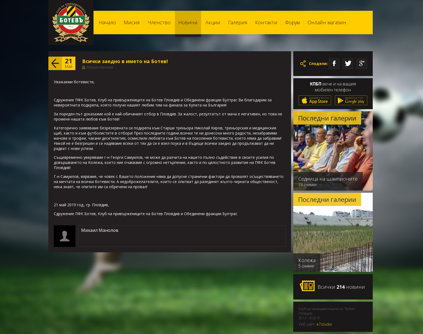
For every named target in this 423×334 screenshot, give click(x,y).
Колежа (306, 260)
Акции (212, 22)
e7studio (324, 324)
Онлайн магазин (327, 22)
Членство (159, 22)
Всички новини (332, 286)
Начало (107, 22)
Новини (188, 22)
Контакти (266, 22)
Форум (292, 22)
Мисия (132, 22)
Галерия (237, 22)
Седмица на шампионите (328, 178)
